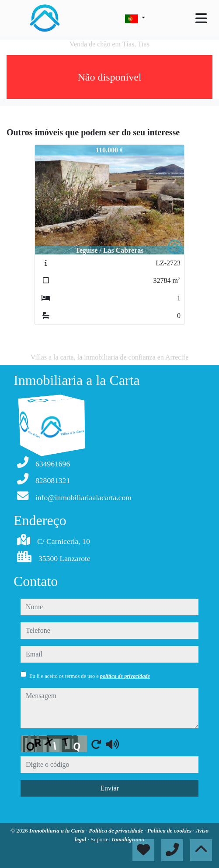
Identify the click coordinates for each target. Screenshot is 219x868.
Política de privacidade (116, 830)
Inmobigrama (127, 839)
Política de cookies (170, 830)
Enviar (109, 788)
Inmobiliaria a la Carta (57, 830)
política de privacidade (125, 676)
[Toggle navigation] (201, 18)
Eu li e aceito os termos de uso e (89, 676)
